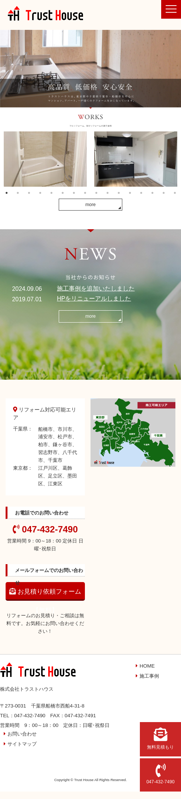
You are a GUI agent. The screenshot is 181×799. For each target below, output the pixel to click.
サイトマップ (22, 744)
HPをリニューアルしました (94, 298)
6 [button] (62, 193)
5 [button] (51, 193)
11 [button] (118, 193)
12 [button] (130, 193)
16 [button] (174, 193)
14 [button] (152, 193)
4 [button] (40, 193)
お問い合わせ (22, 734)
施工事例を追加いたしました (96, 288)
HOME (146, 666)
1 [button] (6, 193)
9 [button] (96, 193)
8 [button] (85, 193)
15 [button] (163, 193)
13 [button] (141, 193)
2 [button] (17, 193)
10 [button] (107, 193)
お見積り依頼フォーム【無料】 (45, 594)
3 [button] (29, 193)
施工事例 (149, 676)
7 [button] (73, 193)
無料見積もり (160, 738)
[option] (45, 159)
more (90, 204)
